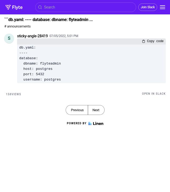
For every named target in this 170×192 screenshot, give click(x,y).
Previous (77, 110)
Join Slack (148, 7)
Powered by (85, 123)
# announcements (17, 26)
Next (95, 110)
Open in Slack (154, 93)
